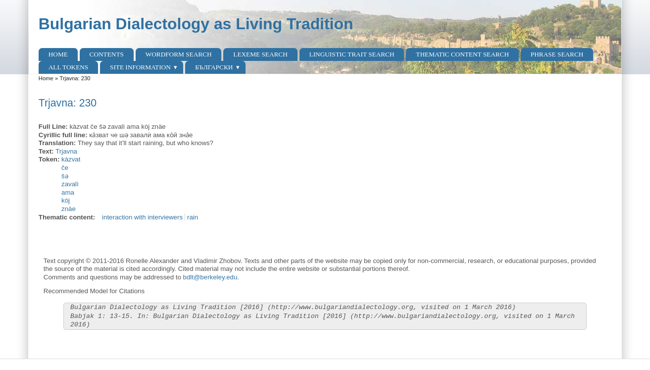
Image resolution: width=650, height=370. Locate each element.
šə (64, 176)
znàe (68, 208)
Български (214, 67)
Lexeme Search (260, 54)
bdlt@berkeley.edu (210, 277)
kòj (65, 200)
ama (67, 192)
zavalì (70, 184)
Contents (107, 54)
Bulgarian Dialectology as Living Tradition (196, 24)
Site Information (140, 67)
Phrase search (557, 54)
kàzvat (70, 159)
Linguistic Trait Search (352, 54)
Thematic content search (462, 54)
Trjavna (66, 151)
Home (58, 54)
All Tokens (68, 67)
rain (192, 217)
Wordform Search (179, 54)
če (64, 167)
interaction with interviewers (142, 217)
